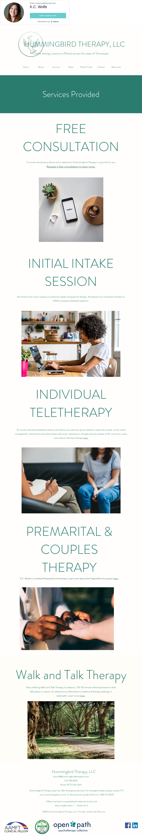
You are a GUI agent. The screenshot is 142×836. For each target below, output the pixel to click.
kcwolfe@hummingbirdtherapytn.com (71, 776)
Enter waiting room (48, 15)
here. (85, 438)
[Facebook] (128, 825)
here (82, 695)
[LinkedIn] (135, 825)
